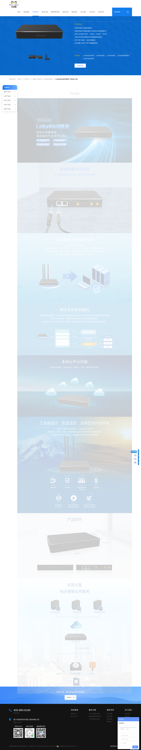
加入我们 (83, 12)
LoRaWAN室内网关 (88, 55)
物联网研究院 (55, 12)
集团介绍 (73, 713)
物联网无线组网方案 (95, 716)
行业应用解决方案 (94, 719)
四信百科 (101, 12)
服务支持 (65, 12)
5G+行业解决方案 (94, 713)
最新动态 (74, 12)
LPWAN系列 (48, 79)
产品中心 (35, 12)
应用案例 (109, 716)
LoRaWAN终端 (111, 55)
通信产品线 (37, 79)
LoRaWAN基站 (100, 55)
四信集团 (26, 12)
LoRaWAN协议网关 (88, 58)
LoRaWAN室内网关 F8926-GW (66, 79)
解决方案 (45, 12)
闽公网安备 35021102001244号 (67, 746)
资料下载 (109, 719)
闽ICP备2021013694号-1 (42, 746)
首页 (18, 12)
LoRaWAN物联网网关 (123, 55)
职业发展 (127, 713)
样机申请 (80, 65)
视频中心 (109, 721)
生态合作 (92, 12)
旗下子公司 (74, 716)
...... (90, 721)
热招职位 (127, 716)
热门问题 (109, 713)
